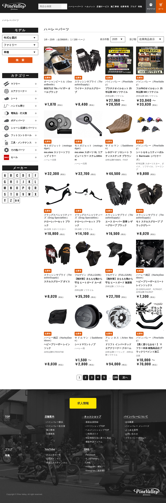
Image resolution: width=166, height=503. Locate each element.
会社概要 (129, 422)
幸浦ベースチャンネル (56, 462)
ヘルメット (90, 6)
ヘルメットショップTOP (97, 430)
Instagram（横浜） (95, 466)
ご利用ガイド (92, 434)
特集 (140, 6)
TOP (7, 416)
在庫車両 (124, 6)
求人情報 (83, 403)
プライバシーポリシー (135, 438)
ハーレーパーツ (76, 6)
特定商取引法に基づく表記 (98, 438)
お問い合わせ (131, 434)
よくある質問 (131, 430)
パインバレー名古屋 (55, 426)
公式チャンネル (53, 458)
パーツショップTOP (95, 426)
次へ (125, 377)
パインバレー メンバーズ (137, 426)
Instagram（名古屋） (96, 470)
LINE (88, 462)
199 (115, 377)
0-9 (17, 200)
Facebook (90, 455)
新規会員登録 (92, 422)
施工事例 (115, 6)
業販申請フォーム (94, 442)
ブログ (133, 6)
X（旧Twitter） (93, 458)
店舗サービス (103, 6)
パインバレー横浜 (54, 422)
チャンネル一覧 (53, 455)
